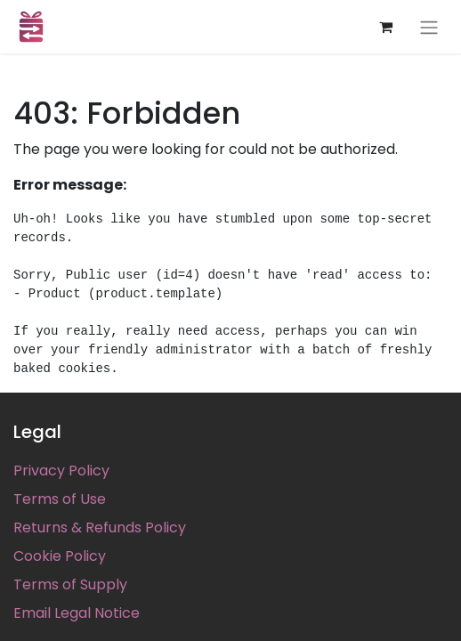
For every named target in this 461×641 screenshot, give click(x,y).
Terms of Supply (70, 584)
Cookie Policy (59, 556)
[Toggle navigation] (429, 26)
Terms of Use (59, 499)
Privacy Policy (61, 470)
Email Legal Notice (76, 613)
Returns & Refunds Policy (99, 527)
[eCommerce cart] (385, 27)
